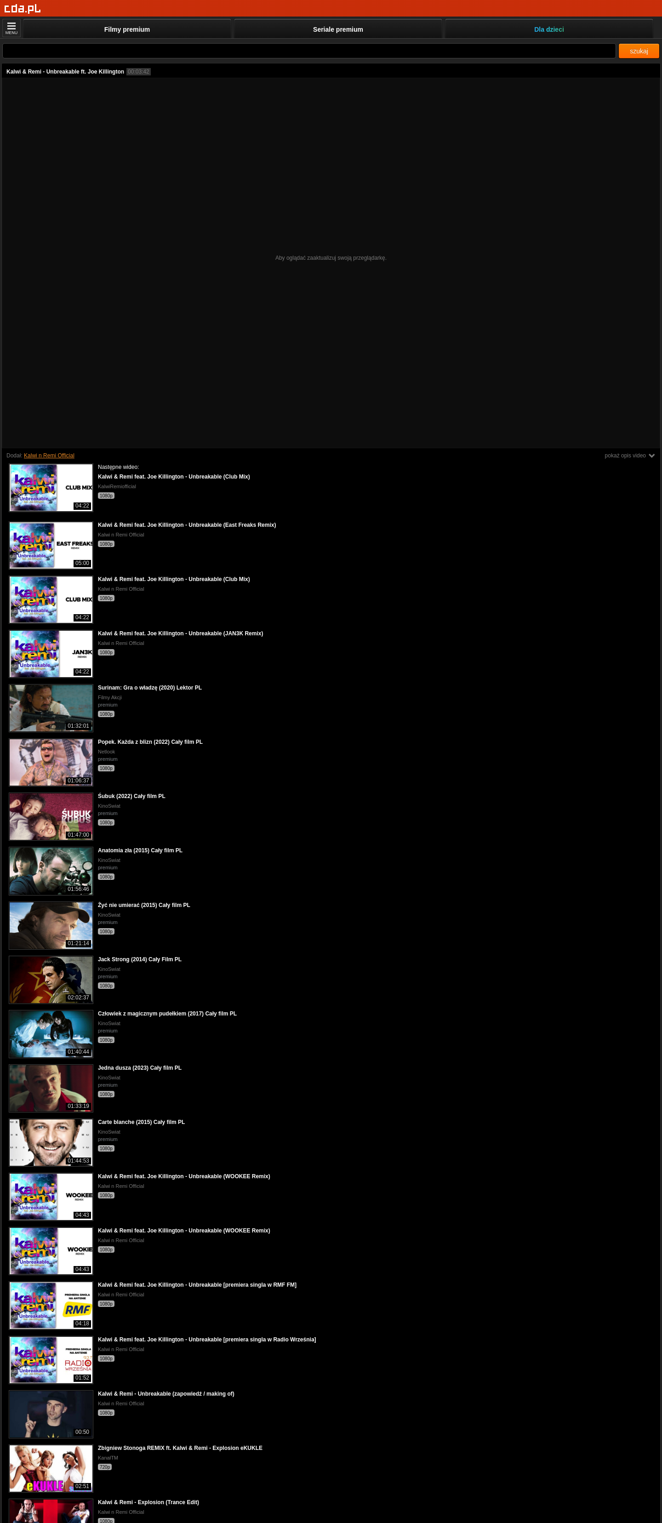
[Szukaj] (309, 50)
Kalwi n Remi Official (49, 455)
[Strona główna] (23, 9)
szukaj (639, 51)
